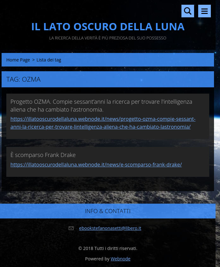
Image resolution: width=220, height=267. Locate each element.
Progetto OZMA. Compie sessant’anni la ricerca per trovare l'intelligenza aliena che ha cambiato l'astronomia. (101, 105)
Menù (204, 11)
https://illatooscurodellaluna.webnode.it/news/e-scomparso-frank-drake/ (96, 164)
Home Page (18, 60)
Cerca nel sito (187, 11)
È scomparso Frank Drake (43, 155)
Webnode (121, 259)
